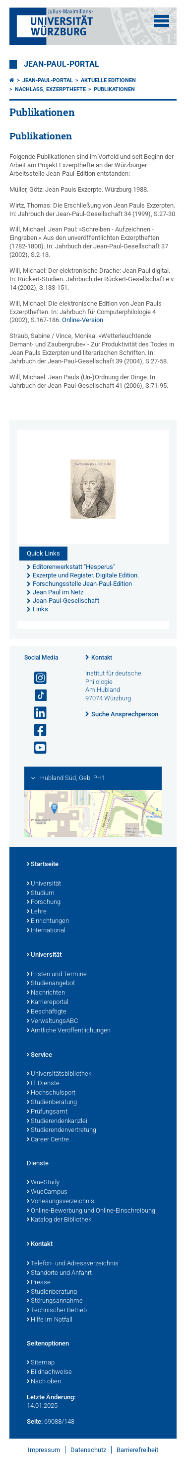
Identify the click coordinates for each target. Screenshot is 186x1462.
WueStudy (43, 1182)
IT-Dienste (43, 1083)
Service (39, 1055)
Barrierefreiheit (137, 1450)
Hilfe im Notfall (49, 1320)
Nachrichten (46, 993)
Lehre (37, 911)
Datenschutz (88, 1450)
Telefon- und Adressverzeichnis (73, 1263)
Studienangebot (51, 983)
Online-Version (82, 320)
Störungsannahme (55, 1301)
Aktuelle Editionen (108, 80)
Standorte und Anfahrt (59, 1273)
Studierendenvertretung (61, 1130)
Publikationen (114, 89)
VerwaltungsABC (52, 1021)
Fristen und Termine (57, 974)
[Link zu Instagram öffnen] (36, 678)
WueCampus (47, 1192)
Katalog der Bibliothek (59, 1220)
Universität (44, 884)
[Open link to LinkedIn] (36, 713)
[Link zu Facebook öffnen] (36, 730)
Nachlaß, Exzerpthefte (50, 89)
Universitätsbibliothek (59, 1074)
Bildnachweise (49, 1372)
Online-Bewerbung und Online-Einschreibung (91, 1211)
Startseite (43, 864)
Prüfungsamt (47, 1112)
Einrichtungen (48, 921)
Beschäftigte (46, 1012)
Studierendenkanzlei (57, 1121)
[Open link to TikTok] (36, 695)
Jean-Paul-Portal (61, 64)
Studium (41, 893)
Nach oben (44, 1381)
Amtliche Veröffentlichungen (69, 1030)
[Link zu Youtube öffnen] (36, 748)
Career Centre (48, 1139)
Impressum (44, 1450)
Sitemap (41, 1362)
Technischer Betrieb (57, 1310)
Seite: (35, 1421)
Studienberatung (52, 1102)
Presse (39, 1282)
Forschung (44, 902)
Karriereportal (47, 1002)
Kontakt (101, 657)
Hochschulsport (51, 1093)
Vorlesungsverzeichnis (60, 1201)
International (46, 930)
